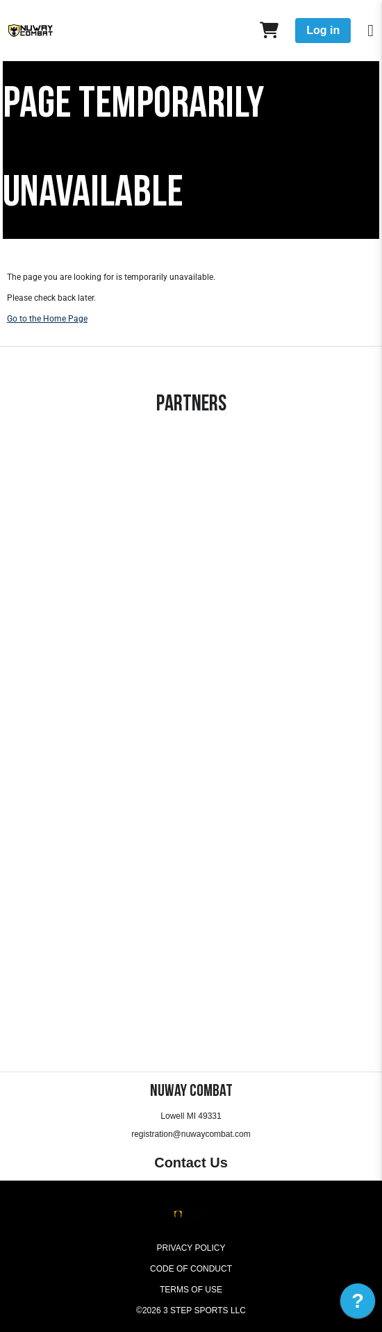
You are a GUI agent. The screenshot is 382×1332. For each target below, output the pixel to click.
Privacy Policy (191, 1248)
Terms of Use (191, 1289)
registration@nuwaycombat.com (191, 1134)
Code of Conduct (191, 1269)
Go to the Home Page (47, 319)
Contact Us (191, 1162)
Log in (323, 30)
